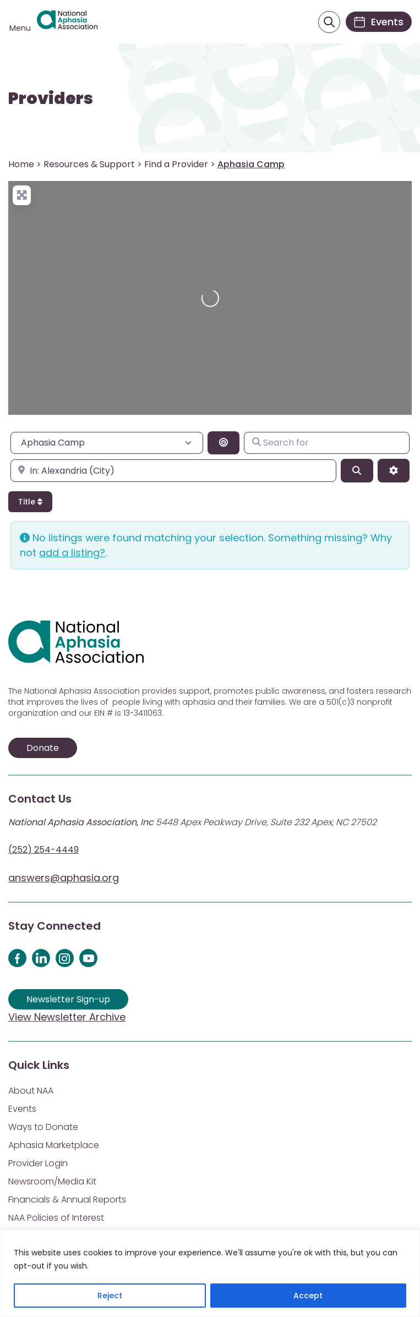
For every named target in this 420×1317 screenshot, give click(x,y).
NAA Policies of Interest (56, 1217)
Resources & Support (89, 164)
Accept (308, 1295)
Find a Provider (176, 164)
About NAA (30, 1090)
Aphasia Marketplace (53, 1145)
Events (22, 1108)
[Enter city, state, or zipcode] (173, 470)
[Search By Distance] (223, 442)
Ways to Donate (43, 1127)
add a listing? (72, 552)
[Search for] (327, 443)
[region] (210, 1273)
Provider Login (38, 1163)
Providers (50, 98)
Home (21, 164)
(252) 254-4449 (43, 849)
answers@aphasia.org (63, 878)
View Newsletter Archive (67, 1017)
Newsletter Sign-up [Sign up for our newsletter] (68, 999)
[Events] (379, 22)
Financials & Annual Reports (67, 1199)
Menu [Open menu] (20, 28)
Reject (109, 1295)
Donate (42, 748)
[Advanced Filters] (394, 470)
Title (30, 501)
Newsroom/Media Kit (52, 1181)
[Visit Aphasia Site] (67, 21)
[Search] (357, 470)
